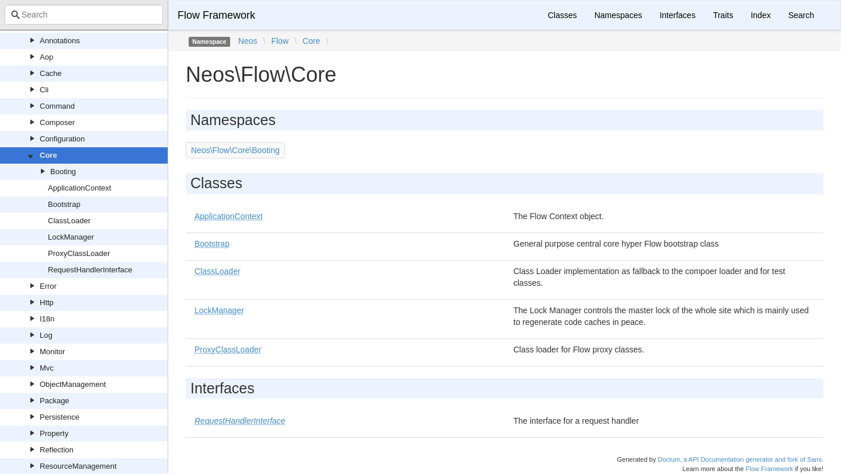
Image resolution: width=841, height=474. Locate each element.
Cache (51, 73)
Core (48, 155)
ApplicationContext (79, 188)
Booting (63, 171)
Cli (44, 89)
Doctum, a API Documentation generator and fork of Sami (740, 459)
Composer (57, 122)
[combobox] (84, 15)
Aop (46, 57)
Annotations (60, 40)
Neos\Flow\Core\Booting (235, 150)
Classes (562, 15)
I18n (47, 318)
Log (46, 335)
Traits (723, 15)
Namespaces (618, 15)
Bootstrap (64, 204)
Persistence (59, 417)
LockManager (71, 237)
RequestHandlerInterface (90, 269)
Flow (280, 41)
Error (48, 286)
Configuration (62, 138)
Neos (248, 41)
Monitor (52, 351)
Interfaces (677, 15)
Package (54, 400)
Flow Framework (216, 15)
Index (760, 15)
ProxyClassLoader (79, 253)
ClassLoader (69, 220)
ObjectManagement (73, 384)
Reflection (57, 449)
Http (47, 302)
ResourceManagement (78, 466)
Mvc (47, 368)
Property (54, 433)
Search (801, 15)
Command (57, 106)
